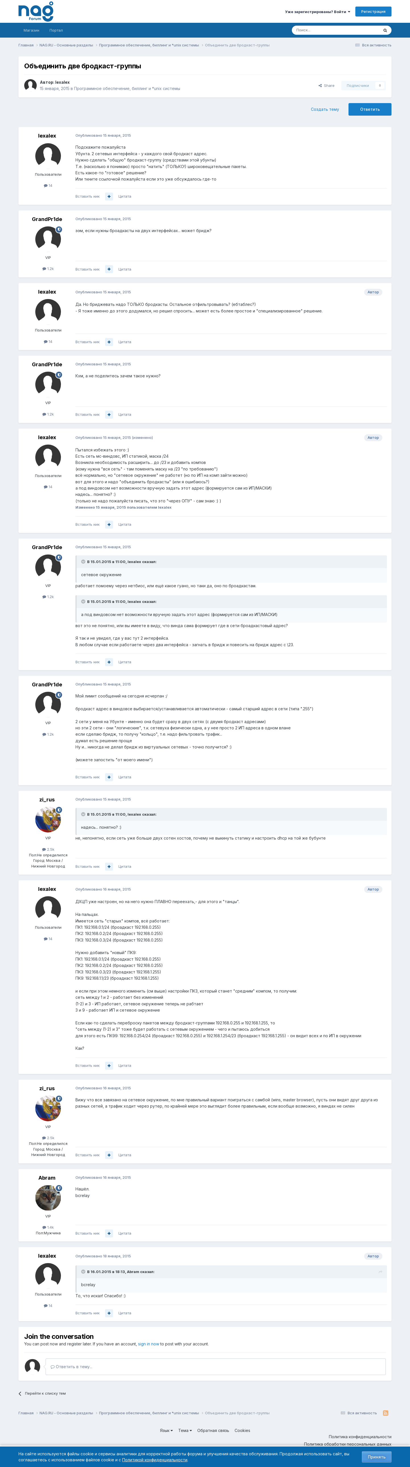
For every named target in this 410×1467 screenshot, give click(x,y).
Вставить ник (87, 196)
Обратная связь (213, 1430)
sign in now (148, 1343)
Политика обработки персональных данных (347, 1444)
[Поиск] (320, 30)
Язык (166, 1430)
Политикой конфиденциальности (154, 1459)
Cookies (242, 1430)
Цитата (124, 196)
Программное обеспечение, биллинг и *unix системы (127, 88)
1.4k (48, 1227)
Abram (47, 1178)
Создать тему (325, 109)
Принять (377, 1456)
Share (327, 85)
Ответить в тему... (71, 1366)
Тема (185, 1430)
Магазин (31, 30)
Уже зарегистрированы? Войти (317, 11)
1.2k (48, 268)
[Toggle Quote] (83, 561)
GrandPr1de (47, 219)
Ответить (370, 109)
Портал (56, 30)
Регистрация (373, 11)
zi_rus (47, 800)
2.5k (48, 849)
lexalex (62, 82)
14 (48, 185)
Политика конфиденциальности (360, 1436)
